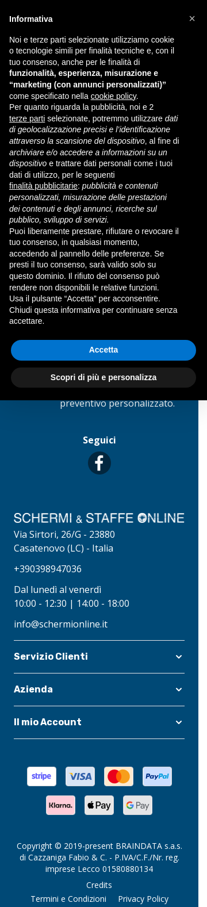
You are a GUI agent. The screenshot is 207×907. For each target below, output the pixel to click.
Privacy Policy (143, 898)
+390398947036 (48, 568)
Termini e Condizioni (68, 898)
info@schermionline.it (61, 624)
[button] (99, 657)
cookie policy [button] (113, 96)
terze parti (27, 118)
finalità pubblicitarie (43, 185)
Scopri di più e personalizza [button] (103, 377)
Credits (99, 884)
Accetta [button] (103, 349)
